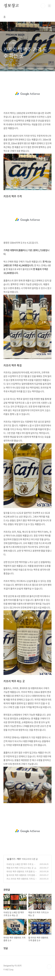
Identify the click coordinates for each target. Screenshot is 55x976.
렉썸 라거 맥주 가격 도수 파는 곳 (19, 867)
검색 (43, 6)
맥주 (19, 858)
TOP (49, 966)
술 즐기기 (11, 858)
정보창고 (11, 6)
